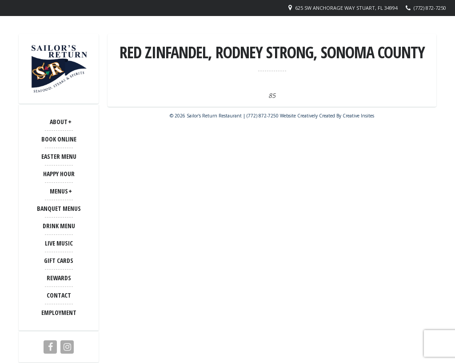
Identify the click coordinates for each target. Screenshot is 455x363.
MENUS (59, 191)
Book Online (58, 139)
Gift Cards (58, 260)
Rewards (59, 278)
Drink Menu (59, 226)
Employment (58, 312)
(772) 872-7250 (430, 7)
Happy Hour (59, 173)
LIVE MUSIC (59, 243)
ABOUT (59, 121)
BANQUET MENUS (59, 208)
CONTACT (59, 295)
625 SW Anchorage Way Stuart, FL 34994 (346, 7)
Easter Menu (58, 156)
